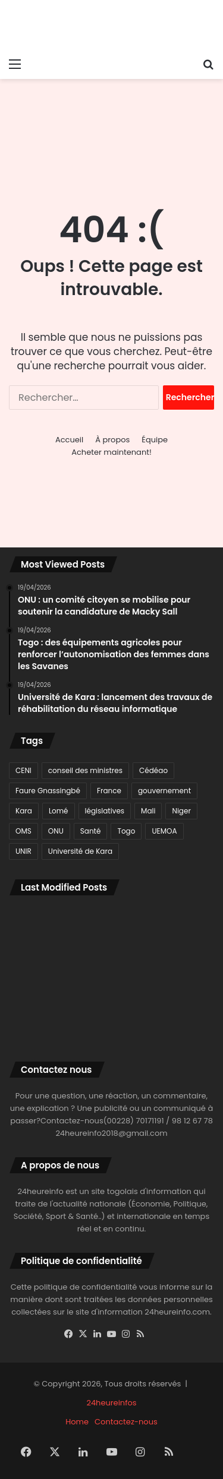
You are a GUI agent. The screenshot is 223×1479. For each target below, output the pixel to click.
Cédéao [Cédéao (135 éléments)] (153, 770)
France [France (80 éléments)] (109, 791)
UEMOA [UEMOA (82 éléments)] (164, 831)
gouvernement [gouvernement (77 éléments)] (164, 791)
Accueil (69, 439)
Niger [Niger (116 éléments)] (181, 811)
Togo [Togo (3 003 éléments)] (126, 831)
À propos (112, 439)
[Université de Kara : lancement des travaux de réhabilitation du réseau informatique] (41, 925)
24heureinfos (111, 1402)
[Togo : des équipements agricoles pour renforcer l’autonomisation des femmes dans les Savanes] (112, 925)
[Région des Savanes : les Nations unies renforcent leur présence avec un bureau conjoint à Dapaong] (181, 967)
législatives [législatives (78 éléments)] (105, 811)
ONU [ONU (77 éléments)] (56, 831)
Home (77, 1421)
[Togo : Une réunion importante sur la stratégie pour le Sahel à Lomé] (181, 1008)
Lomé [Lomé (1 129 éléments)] (58, 811)
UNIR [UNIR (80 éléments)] (23, 851)
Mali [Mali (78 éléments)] (148, 811)
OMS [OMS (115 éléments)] (23, 831)
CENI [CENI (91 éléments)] (23, 770)
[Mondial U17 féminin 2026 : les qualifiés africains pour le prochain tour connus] (112, 967)
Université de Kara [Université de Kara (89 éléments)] (80, 851)
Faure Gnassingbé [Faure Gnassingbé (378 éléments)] (47, 791)
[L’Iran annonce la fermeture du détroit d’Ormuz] (112, 1008)
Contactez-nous (126, 1421)
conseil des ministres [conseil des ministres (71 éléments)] (85, 770)
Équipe (155, 439)
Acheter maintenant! (111, 452)
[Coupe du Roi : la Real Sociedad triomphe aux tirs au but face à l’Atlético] (41, 967)
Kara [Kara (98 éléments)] (23, 811)
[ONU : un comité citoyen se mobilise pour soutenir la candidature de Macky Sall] (181, 925)
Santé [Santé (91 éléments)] (90, 831)
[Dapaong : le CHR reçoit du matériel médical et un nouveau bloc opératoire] (41, 1008)
